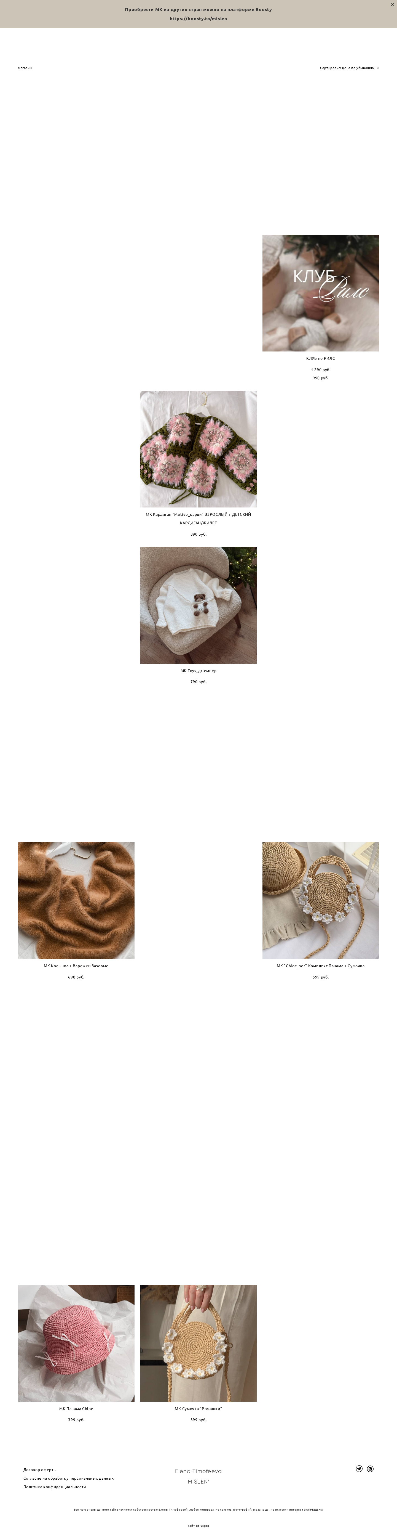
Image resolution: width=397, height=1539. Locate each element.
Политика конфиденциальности (54, 1487)
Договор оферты (40, 1469)
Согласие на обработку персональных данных (68, 1478)
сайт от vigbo (198, 1526)
